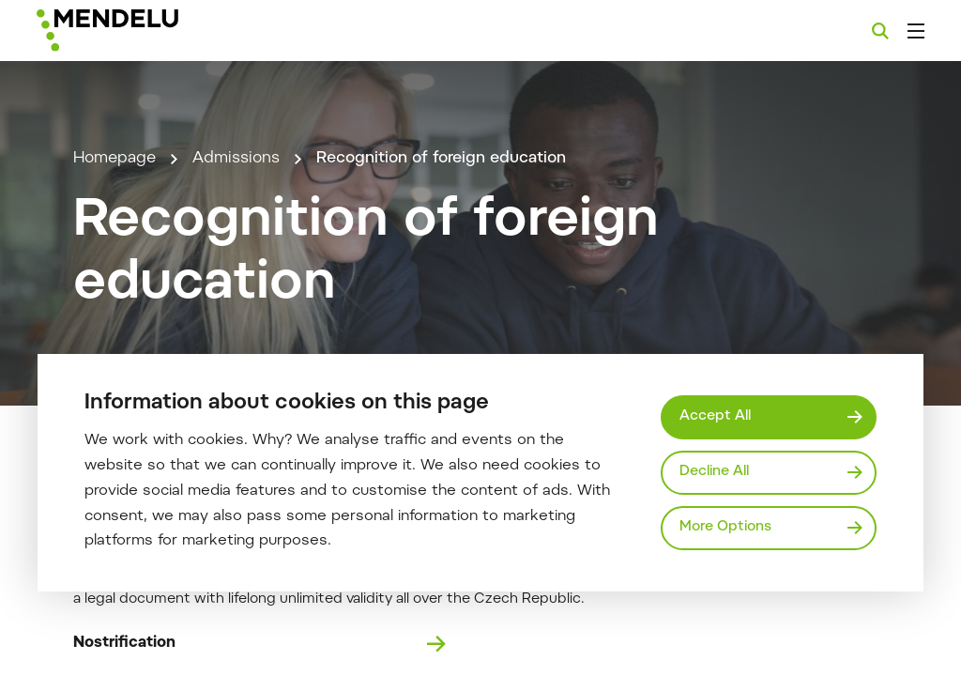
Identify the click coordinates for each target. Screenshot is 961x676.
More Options (725, 527)
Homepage (114, 158)
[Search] (880, 31)
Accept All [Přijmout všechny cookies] (715, 416)
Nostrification (259, 644)
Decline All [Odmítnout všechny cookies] (714, 472)
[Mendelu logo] (139, 30)
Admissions (236, 158)
